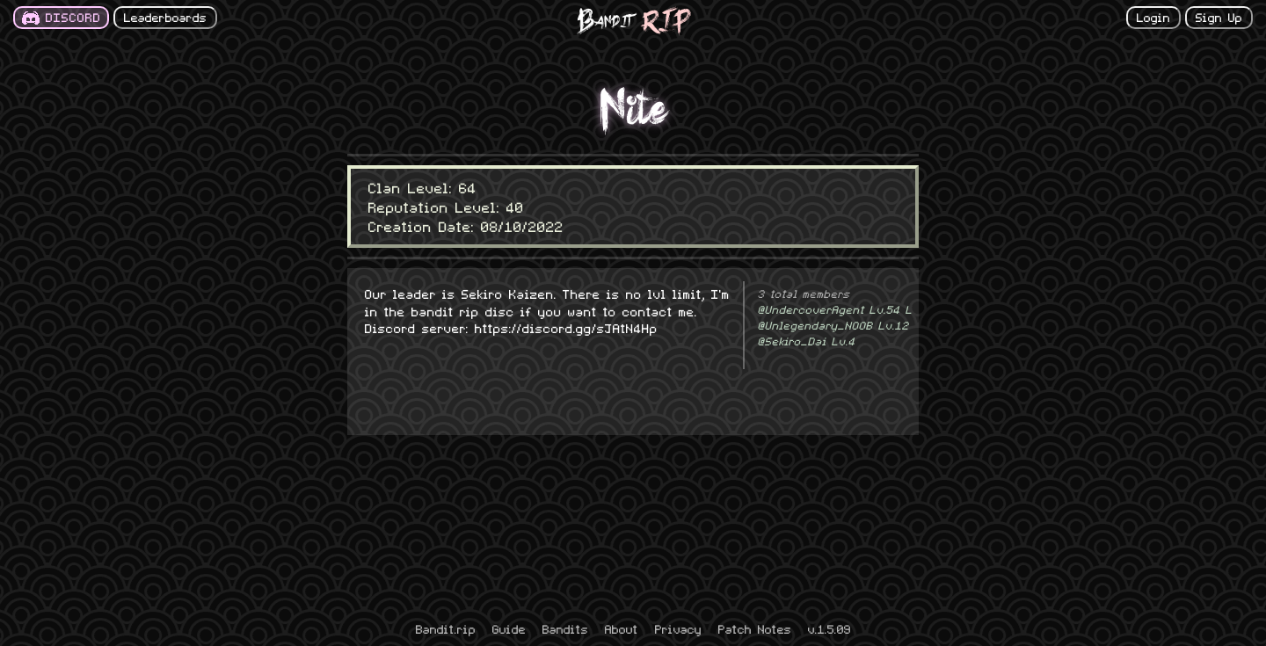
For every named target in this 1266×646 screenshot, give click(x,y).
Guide (509, 628)
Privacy (678, 628)
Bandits (565, 628)
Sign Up (1219, 17)
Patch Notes (754, 628)
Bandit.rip (446, 628)
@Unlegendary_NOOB (833, 325)
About (621, 628)
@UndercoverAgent (835, 309)
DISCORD (73, 17)
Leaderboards (165, 17)
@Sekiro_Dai (806, 341)
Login (1153, 17)
